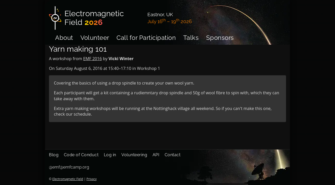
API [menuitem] (156, 154)
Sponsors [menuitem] (220, 37)
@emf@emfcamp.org (69, 167)
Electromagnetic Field (67, 179)
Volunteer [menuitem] (94, 37)
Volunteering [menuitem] (134, 154)
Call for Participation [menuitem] (146, 37)
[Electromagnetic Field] (95, 18)
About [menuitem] (64, 37)
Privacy (91, 179)
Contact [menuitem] (173, 154)
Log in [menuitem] (110, 154)
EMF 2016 (92, 58)
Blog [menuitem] (53, 154)
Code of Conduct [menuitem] (81, 154)
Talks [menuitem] (191, 37)
